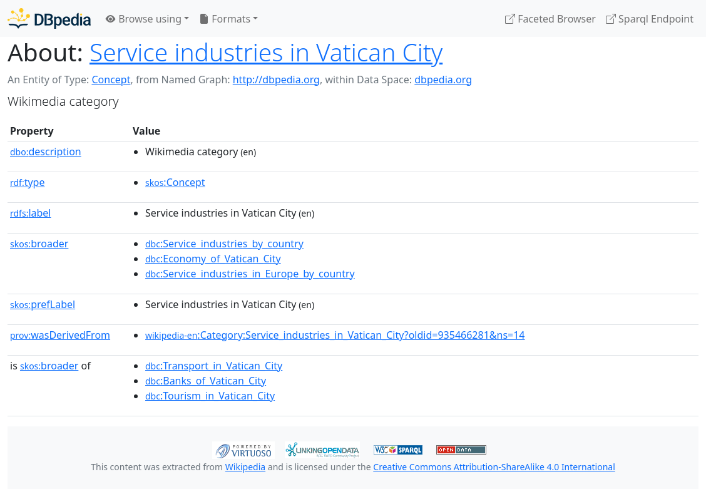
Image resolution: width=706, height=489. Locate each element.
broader (39, 243)
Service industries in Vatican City (266, 51)
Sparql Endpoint (649, 19)
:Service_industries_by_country (224, 243)
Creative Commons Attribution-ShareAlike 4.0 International (494, 467)
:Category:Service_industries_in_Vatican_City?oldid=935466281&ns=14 (335, 335)
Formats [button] (224, 19)
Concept (110, 79)
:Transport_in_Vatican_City (213, 366)
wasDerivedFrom (60, 335)
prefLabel (42, 304)
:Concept (175, 182)
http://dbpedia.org (276, 79)
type (27, 182)
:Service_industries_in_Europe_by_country (250, 274)
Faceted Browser (550, 19)
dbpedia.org (443, 79)
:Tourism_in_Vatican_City (210, 396)
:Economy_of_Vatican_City (213, 258)
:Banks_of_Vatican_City (205, 381)
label (30, 213)
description (45, 151)
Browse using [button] (144, 19)
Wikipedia (245, 467)
